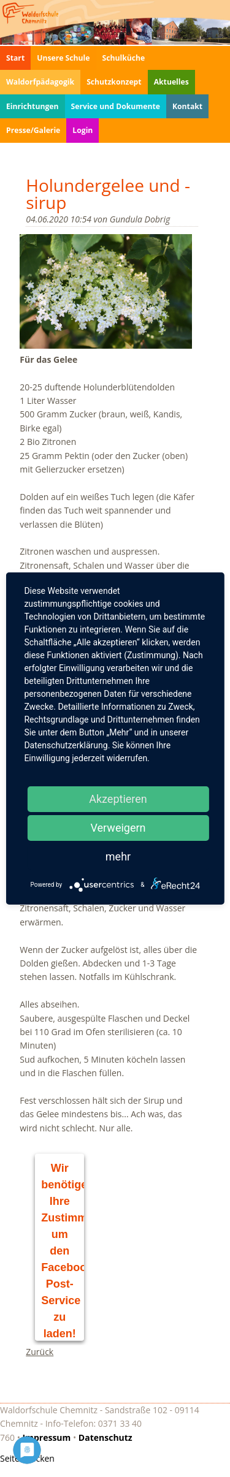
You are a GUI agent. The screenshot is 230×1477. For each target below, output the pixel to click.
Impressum (47, 1437)
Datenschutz (105, 1437)
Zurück (39, 1351)
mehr (118, 856)
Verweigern (117, 827)
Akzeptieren (118, 798)
